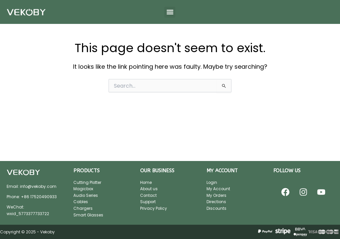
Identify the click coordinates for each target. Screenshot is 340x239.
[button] (169, 12)
